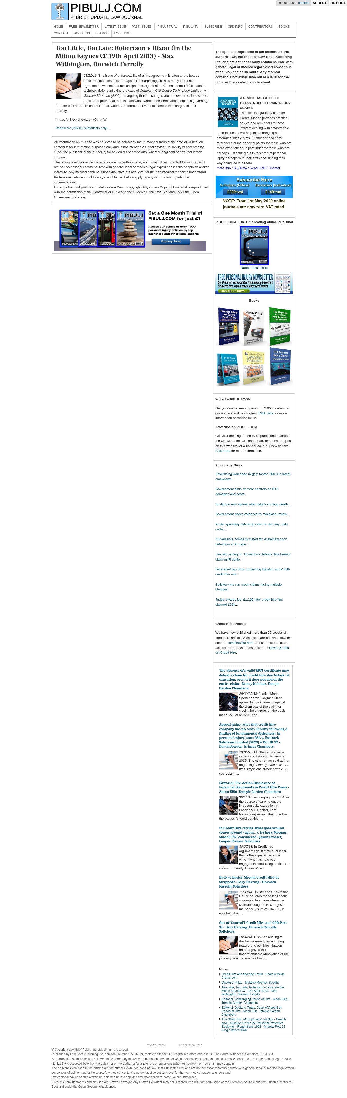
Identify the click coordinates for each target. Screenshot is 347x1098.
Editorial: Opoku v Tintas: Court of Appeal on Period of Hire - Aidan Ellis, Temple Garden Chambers (252, 1011)
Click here (266, 413)
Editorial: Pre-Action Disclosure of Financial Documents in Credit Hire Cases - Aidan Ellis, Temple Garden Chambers (254, 787)
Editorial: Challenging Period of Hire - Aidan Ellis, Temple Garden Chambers (255, 1001)
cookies (303, 3)
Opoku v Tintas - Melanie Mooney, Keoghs (250, 982)
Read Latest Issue (254, 266)
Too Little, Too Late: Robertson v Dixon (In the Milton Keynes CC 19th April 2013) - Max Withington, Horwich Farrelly (253, 991)
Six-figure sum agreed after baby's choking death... (253, 504)
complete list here (240, 643)
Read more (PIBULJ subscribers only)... (83, 128)
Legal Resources (190, 1045)
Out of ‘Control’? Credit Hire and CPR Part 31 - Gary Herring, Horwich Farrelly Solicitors (253, 927)
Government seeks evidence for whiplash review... (252, 514)
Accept (319, 3)
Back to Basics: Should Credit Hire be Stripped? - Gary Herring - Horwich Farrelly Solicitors (249, 882)
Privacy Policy (155, 1045)
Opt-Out (338, 3)
